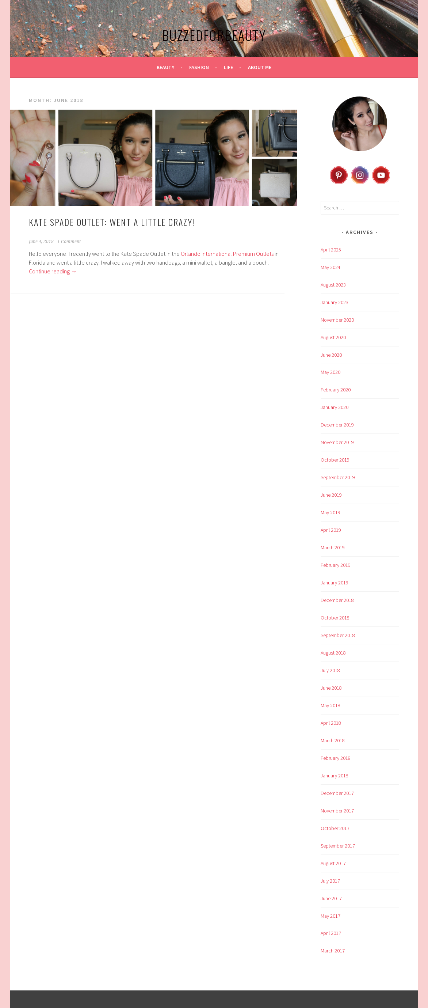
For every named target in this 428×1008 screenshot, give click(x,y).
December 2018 (337, 600)
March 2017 (333, 950)
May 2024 (330, 267)
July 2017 (330, 881)
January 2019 (334, 582)
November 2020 (337, 320)
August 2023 (333, 284)
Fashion (199, 67)
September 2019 (338, 477)
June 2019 (331, 495)
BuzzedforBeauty (214, 35)
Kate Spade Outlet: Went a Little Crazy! (112, 221)
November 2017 (337, 810)
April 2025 (331, 249)
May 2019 (330, 512)
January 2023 (334, 302)
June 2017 (331, 898)
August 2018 (333, 652)
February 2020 (336, 389)
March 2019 (333, 547)
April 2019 (331, 530)
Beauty (165, 67)
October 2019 (335, 459)
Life (228, 67)
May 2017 (330, 916)
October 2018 (335, 617)
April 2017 (331, 933)
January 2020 (334, 407)
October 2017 (335, 828)
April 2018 (331, 723)
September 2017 (338, 845)
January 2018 (334, 775)
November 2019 (337, 442)
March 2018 (333, 740)
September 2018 (338, 635)
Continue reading (53, 271)
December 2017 (337, 793)
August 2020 (333, 337)
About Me (259, 67)
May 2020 (330, 372)
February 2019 (336, 565)
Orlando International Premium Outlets (227, 253)
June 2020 (331, 355)
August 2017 (333, 863)
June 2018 (331, 688)
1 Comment (69, 241)
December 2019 (337, 424)
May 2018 (330, 705)
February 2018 (336, 758)
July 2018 (330, 670)
